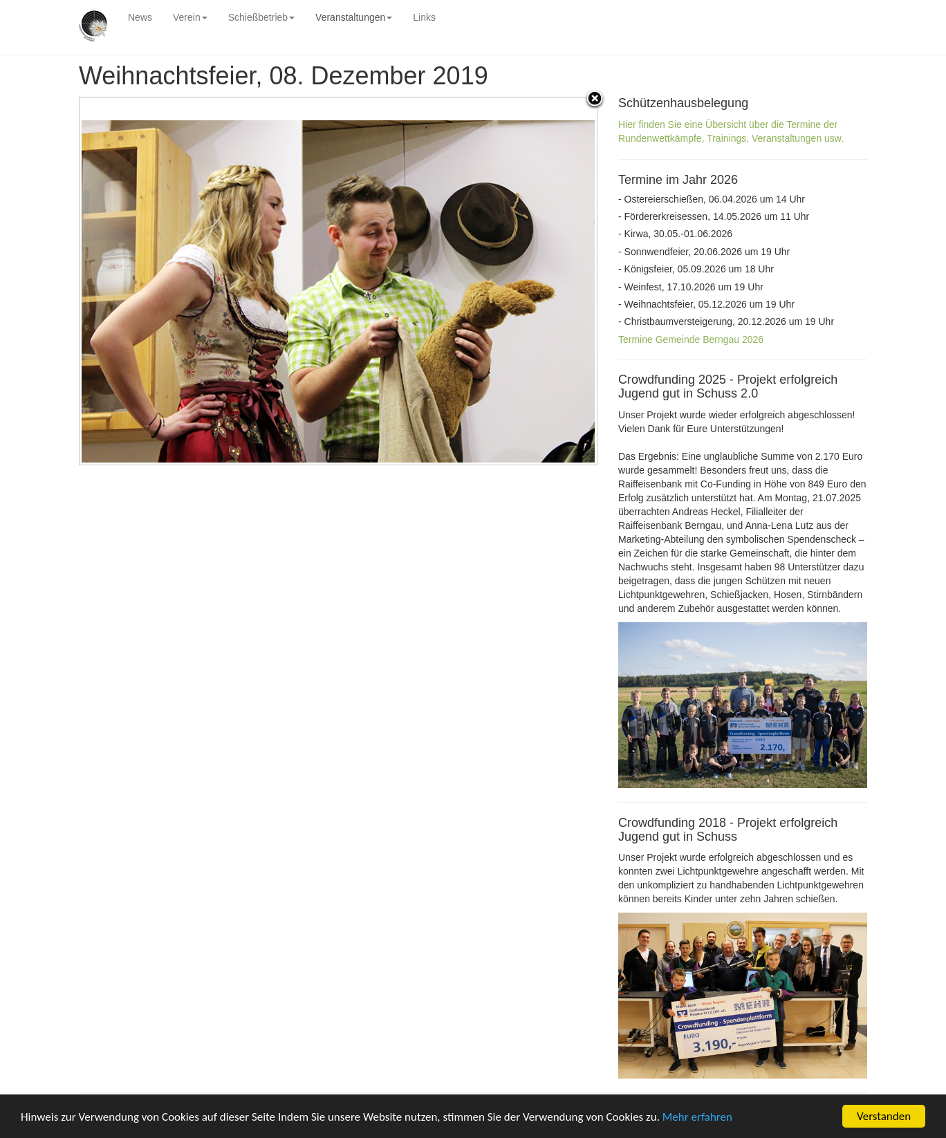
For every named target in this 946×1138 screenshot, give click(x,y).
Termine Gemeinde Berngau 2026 (690, 339)
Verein (190, 17)
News (140, 17)
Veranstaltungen (353, 17)
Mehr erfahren (697, 1117)
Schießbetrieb (261, 17)
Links (424, 17)
